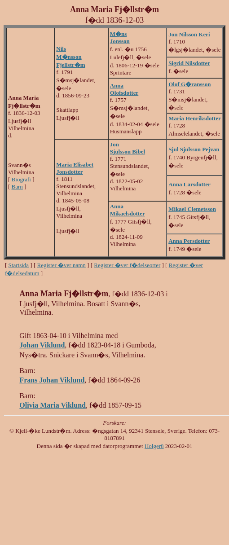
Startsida (19, 265)
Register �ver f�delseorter (127, 265)
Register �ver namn (61, 265)
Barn (17, 186)
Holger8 (154, 446)
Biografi (21, 179)
